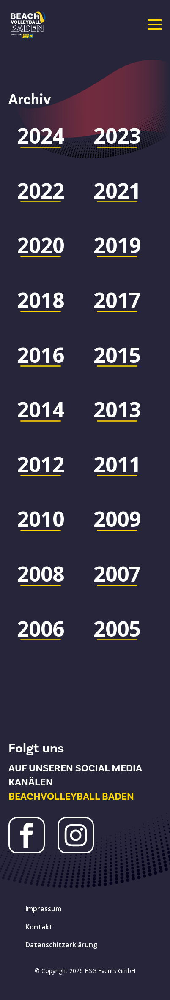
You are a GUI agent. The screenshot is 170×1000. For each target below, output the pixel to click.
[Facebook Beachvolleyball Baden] (26, 835)
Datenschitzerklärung (61, 944)
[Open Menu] (155, 24)
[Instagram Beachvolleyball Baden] (76, 835)
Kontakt (38, 927)
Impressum (43, 908)
